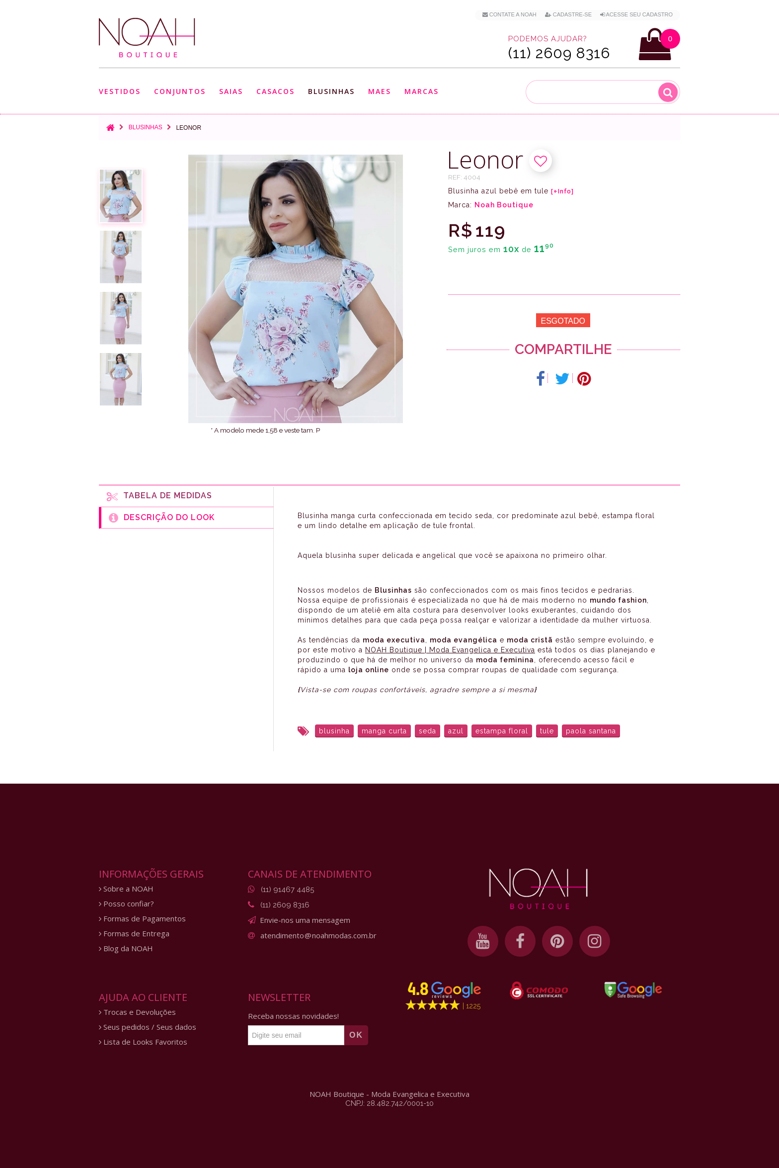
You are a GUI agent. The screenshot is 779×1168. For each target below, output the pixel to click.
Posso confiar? (126, 903)
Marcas (421, 91)
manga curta (384, 731)
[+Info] (562, 191)
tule (547, 731)
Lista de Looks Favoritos (143, 1042)
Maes (379, 91)
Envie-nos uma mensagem (305, 919)
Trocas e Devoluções (137, 1012)
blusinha (334, 731)
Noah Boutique (504, 205)
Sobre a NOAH (126, 889)
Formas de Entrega (134, 933)
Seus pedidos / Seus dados (147, 1027)
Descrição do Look (162, 517)
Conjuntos (180, 91)
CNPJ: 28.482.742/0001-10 (389, 1103)
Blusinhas (331, 91)
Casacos (275, 91)
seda (427, 731)
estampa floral (501, 731)
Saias (231, 91)
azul (456, 731)
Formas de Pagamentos (142, 918)
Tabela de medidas (159, 496)
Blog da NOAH (126, 948)
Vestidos (120, 91)
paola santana (591, 731)
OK (356, 1035)
